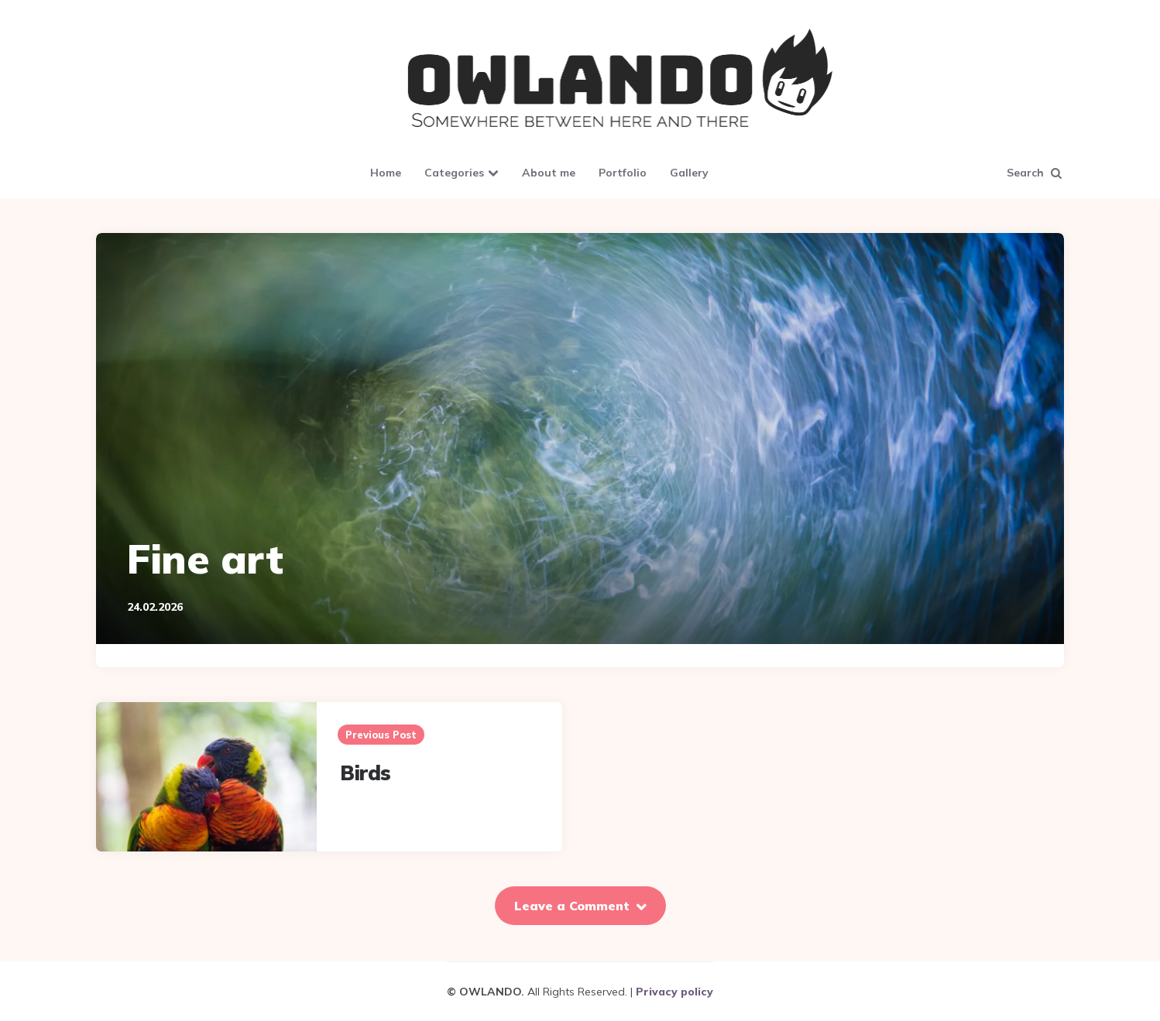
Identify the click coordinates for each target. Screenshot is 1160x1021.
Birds (365, 773)
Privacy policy (674, 992)
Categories (454, 173)
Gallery (689, 173)
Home (385, 173)
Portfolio (623, 173)
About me (548, 173)
